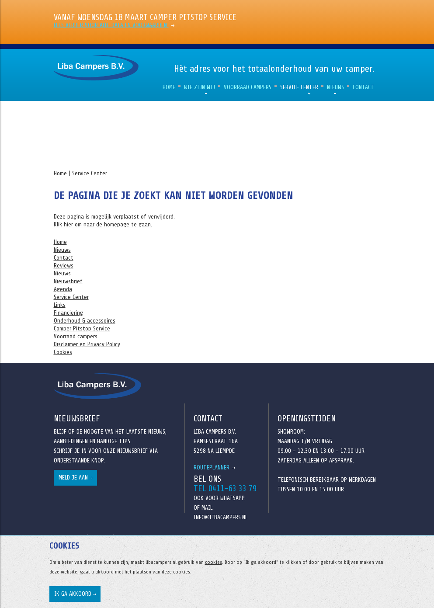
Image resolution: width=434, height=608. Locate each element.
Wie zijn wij (199, 87)
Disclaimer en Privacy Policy (87, 344)
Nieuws (335, 87)
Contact (363, 87)
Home (169, 87)
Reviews (63, 265)
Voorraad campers (247, 87)
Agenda (63, 289)
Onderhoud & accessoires (84, 320)
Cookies (63, 352)
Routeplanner (211, 467)
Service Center (299, 87)
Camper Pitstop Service (82, 328)
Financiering (68, 312)
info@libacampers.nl (220, 517)
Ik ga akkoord (72, 594)
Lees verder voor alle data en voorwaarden (111, 25)
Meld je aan (73, 477)
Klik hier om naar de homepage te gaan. (103, 224)
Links (60, 305)
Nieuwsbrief (68, 281)
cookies (213, 562)
